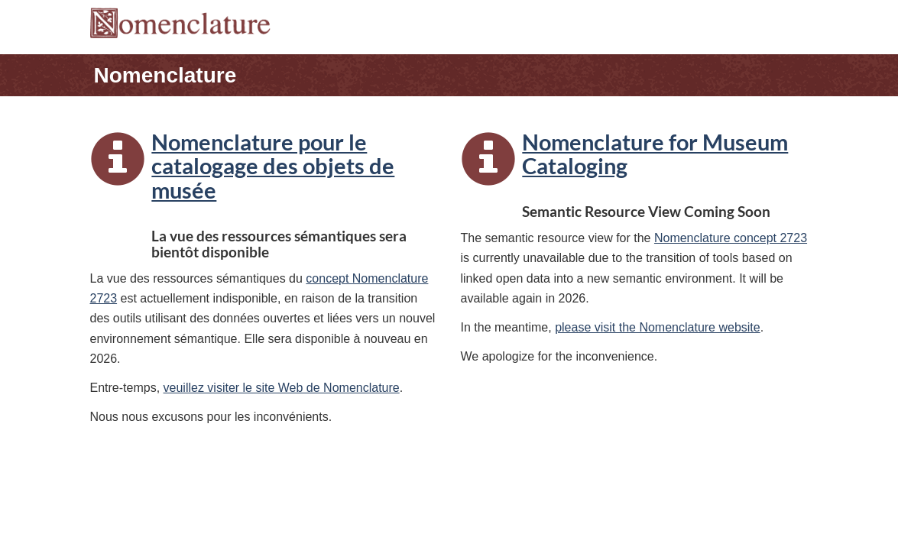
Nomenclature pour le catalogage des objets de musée (272, 166)
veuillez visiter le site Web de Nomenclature (282, 387)
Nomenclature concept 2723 (730, 237)
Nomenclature (165, 75)
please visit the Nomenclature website (657, 327)
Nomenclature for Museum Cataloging (655, 154)
